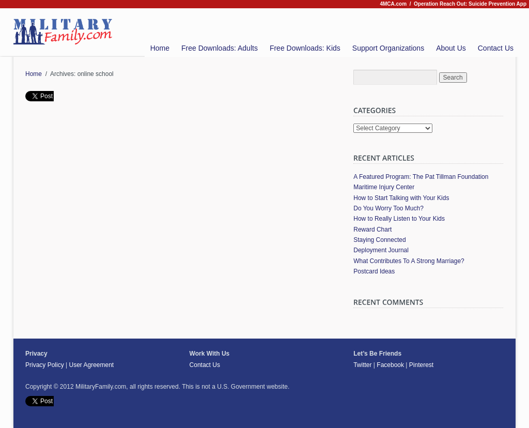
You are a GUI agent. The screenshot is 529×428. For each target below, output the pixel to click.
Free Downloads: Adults (219, 48)
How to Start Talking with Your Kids (401, 198)
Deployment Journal (381, 250)
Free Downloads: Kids (305, 48)
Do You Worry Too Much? (388, 208)
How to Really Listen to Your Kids (399, 218)
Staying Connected (379, 239)
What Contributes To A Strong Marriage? (408, 261)
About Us (451, 48)
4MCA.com (393, 4)
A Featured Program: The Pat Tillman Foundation (420, 176)
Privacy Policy (44, 365)
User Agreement (91, 365)
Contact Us (496, 48)
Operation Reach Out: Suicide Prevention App (470, 4)
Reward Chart (372, 229)
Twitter (362, 365)
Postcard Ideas (374, 271)
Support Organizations (388, 48)
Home (159, 48)
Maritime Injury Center (383, 187)
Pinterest (421, 365)
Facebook (390, 365)
